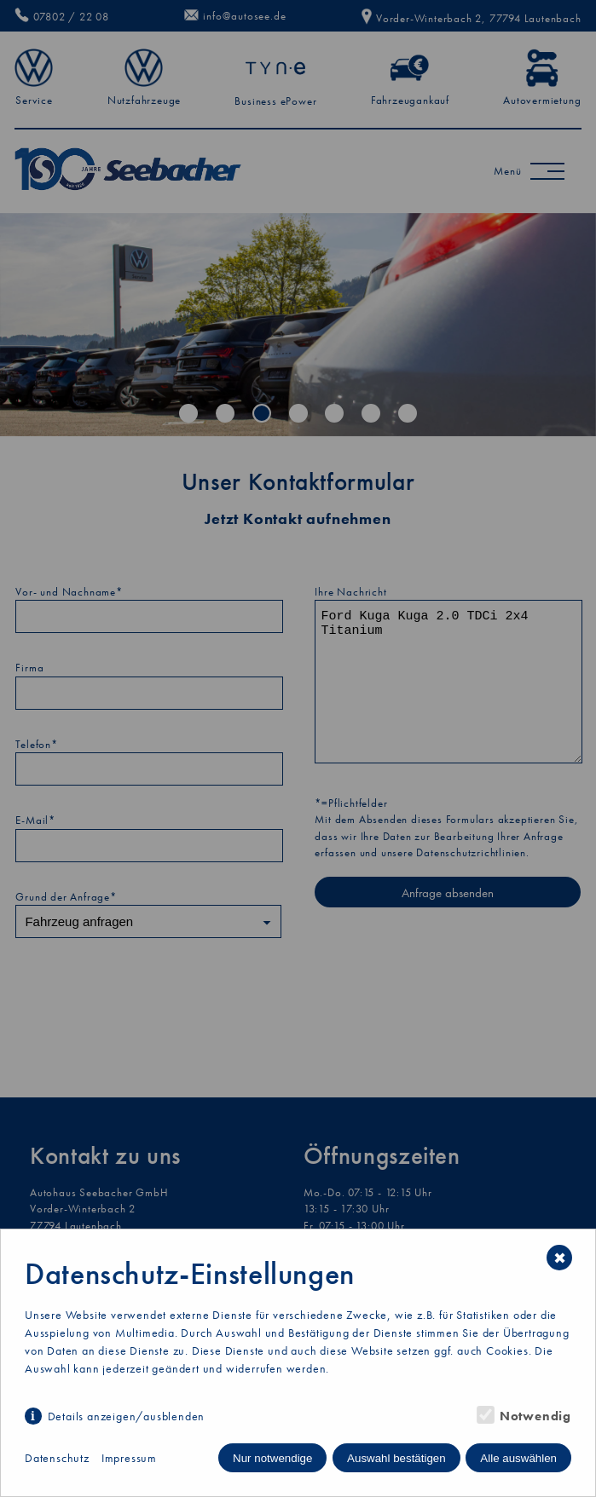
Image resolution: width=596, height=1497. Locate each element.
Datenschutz (57, 1457)
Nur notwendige (272, 1458)
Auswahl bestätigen (396, 1458)
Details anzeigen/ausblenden (126, 1416)
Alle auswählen (518, 1458)
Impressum (129, 1457)
